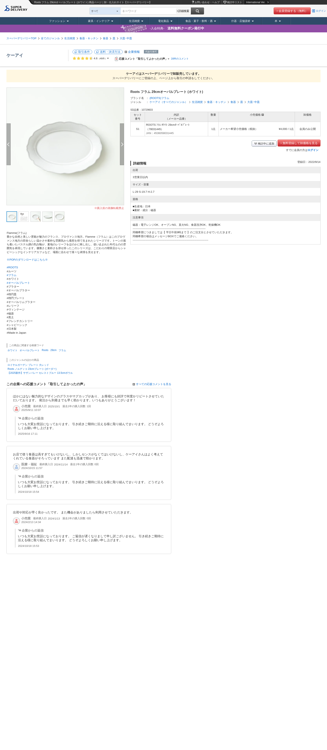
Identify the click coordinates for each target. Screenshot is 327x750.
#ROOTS (12, 267)
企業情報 (134, 51)
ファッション (57, 21)
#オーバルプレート (18, 282)
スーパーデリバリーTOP (21, 38)
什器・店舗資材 (240, 21)
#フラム (11, 275)
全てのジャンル (50, 38)
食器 (105, 38)
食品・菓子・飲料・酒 (199, 21)
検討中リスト (234, 2)
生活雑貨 (134, 21)
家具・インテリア (99, 21)
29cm (53, 350)
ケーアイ (14, 55)
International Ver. (257, 2)
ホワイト (13, 350)
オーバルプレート (30, 350)
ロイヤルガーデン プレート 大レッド (28, 365)
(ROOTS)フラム (159, 98)
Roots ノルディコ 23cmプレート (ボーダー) (32, 368)
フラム (62, 350)
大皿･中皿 (126, 38)
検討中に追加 (266, 143)
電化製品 (163, 21)
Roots (45, 350)
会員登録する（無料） (293, 11)
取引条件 (84, 51)
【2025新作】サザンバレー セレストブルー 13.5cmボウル (40, 372)
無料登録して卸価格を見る (300, 143)
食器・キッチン (88, 38)
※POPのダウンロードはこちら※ (27, 259)
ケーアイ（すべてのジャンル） (168, 102)
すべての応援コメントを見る (153, 384)
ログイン (321, 10)
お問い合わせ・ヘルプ (207, 2)
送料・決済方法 (110, 51)
